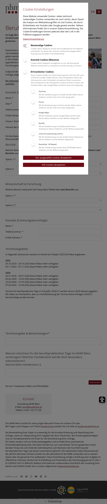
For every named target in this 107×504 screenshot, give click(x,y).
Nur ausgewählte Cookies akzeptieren (53, 157)
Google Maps (44, 112)
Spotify (42, 123)
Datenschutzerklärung (33, 39)
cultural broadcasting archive (51, 134)
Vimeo (41, 102)
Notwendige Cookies (41, 45)
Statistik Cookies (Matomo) (45, 59)
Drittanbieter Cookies (42, 71)
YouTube (42, 91)
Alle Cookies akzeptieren (53, 164)
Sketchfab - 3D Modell (48, 144)
